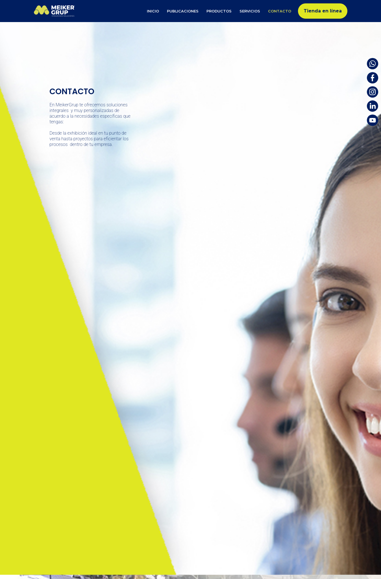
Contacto (279, 11)
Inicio (153, 11)
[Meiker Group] (56, 11)
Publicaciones (183, 11)
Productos (219, 11)
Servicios (250, 11)
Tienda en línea (323, 11)
